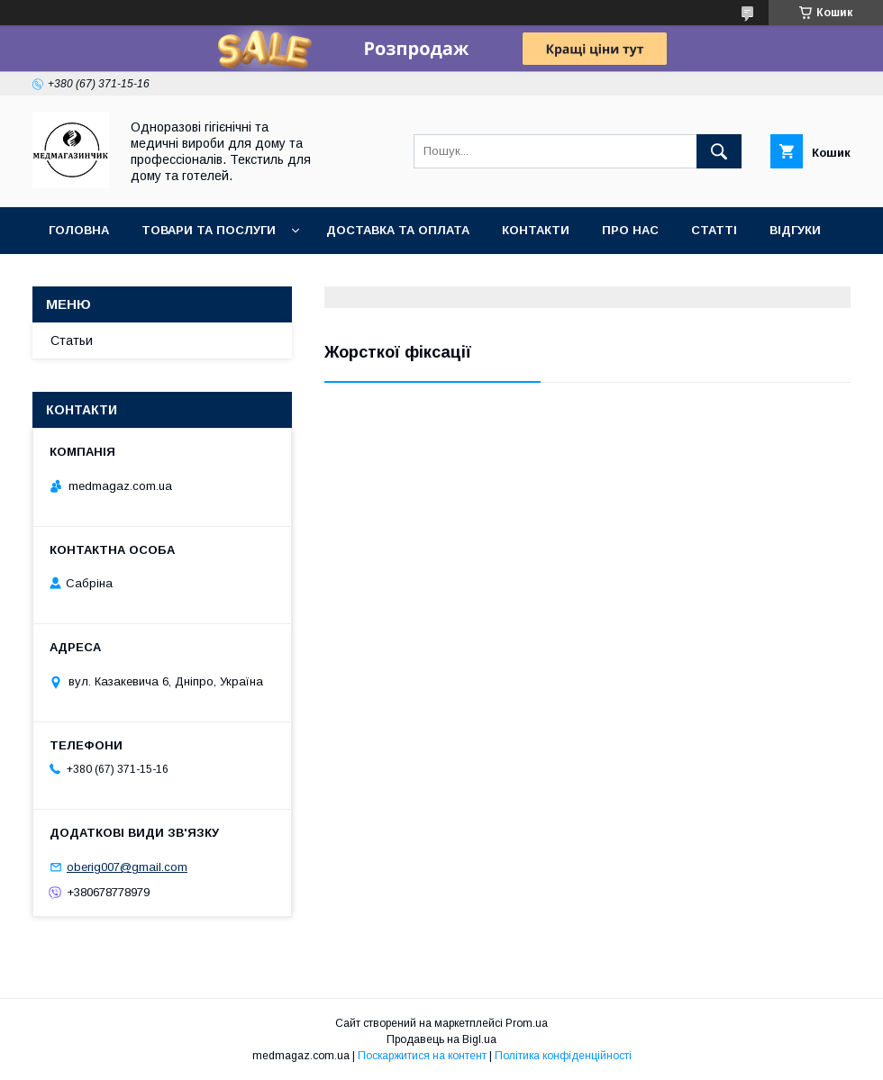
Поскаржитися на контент (422, 1055)
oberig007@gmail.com (127, 867)
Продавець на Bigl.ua (441, 1039)
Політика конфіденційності (563, 1055)
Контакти (535, 230)
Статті (714, 230)
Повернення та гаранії (127, 277)
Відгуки (795, 230)
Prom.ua (526, 1023)
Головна (79, 230)
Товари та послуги (208, 230)
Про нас (630, 230)
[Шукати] (719, 151)
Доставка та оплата (397, 230)
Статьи (71, 340)
